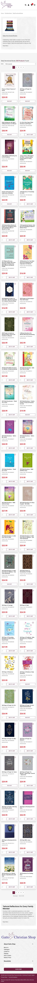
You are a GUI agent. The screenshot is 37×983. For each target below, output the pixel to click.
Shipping (6, 953)
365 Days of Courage (7, 605)
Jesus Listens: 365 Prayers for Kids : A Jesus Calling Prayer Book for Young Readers (27, 157)
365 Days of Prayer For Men (9, 738)
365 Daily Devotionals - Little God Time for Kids (27, 368)
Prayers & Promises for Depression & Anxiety (8, 192)
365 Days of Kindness (7, 672)
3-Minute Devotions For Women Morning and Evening (27, 334)
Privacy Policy (4, 977)
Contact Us (6, 951)
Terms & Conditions (13, 977)
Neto (21, 975)
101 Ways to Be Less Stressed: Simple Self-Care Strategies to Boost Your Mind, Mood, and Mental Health (8, 263)
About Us (6, 947)
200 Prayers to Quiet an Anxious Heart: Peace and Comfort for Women (8, 334)
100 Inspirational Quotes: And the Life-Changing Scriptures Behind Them (27, 226)
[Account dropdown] (28, 5)
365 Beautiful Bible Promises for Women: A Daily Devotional (9, 368)
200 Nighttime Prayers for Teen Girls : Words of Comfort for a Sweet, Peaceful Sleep (9, 300)
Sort (2, 64)
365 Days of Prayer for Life (9, 705)
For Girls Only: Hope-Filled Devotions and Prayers (26, 123)
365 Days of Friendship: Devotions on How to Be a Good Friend (8, 639)
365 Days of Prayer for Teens (9, 772)
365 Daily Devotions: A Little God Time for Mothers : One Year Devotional (27, 537)
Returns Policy (7, 957)
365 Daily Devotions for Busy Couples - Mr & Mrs (27, 503)
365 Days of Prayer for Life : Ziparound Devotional (27, 706)
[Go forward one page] (23, 67)
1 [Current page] (13, 67)
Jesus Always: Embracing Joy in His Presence (9, 156)
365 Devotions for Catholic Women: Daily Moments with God (9, 875)
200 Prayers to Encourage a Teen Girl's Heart (27, 299)
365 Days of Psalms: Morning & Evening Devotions (9, 807)
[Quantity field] (22, 134)
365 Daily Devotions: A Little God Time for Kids (9, 536)
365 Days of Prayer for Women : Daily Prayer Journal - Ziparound (27, 773)
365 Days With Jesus (25, 840)
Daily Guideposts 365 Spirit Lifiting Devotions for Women (9, 123)
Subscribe (18, 969)
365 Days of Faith (24, 605)
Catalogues (6, 949)
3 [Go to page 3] (18, 67)
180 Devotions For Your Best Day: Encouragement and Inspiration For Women (27, 262)
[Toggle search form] (25, 5)
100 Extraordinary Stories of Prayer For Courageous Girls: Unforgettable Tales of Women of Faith (9, 227)
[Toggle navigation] (34, 5)
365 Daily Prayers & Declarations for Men (25, 571)
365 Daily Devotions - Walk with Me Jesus (26, 470)
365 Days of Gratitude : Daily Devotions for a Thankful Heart (27, 639)
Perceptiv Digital (30, 975)
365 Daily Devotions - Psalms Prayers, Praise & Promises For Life (27, 403)
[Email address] (18, 965)
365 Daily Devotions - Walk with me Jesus (8, 503)
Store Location (7, 955)
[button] (31, 5)
